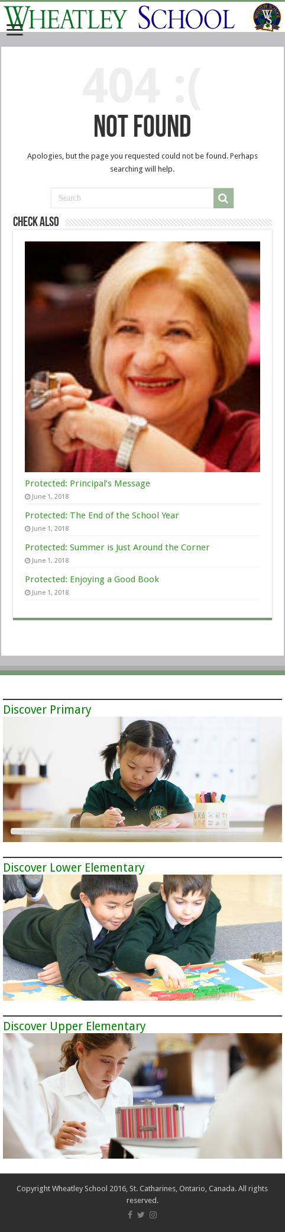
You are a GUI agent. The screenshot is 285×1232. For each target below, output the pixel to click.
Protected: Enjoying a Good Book (92, 579)
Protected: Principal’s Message (87, 483)
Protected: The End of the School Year (102, 515)
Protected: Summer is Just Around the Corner (117, 547)
